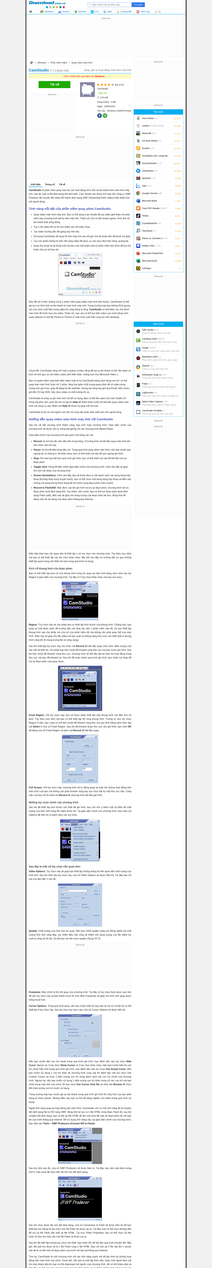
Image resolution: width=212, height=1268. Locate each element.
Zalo (146, 185)
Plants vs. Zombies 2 (155, 238)
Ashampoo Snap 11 (154, 374)
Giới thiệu (36, 184)
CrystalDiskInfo (151, 223)
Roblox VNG (151, 245)
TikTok (145, 215)
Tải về (62, 184)
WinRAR (148, 178)
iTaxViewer (149, 230)
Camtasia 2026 (153, 338)
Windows (41, 62)
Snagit (149, 347)
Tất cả (32, 11)
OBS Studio (150, 329)
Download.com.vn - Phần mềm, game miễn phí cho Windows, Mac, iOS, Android (47, 5)
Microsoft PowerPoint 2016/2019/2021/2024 (153, 254)
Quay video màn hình (81, 62)
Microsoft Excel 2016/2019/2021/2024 (153, 261)
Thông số (50, 184)
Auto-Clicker (150, 118)
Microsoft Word (153, 201)
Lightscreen (149, 392)
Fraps (146, 383)
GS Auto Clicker (151, 140)
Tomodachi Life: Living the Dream (155, 156)
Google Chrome (152, 193)
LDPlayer (146, 268)
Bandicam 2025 (151, 356)
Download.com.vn (31, 63)
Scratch (148, 148)
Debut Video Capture (155, 401)
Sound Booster (152, 163)
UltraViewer (149, 170)
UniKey (152, 126)
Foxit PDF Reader (154, 208)
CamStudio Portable (153, 410)
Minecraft (149, 133)
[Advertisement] (106, 40)
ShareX (148, 365)
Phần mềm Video (58, 62)
